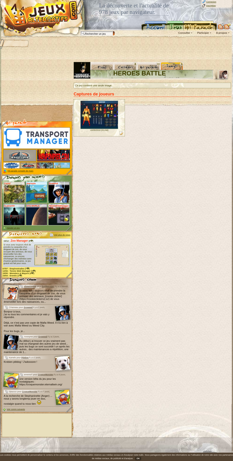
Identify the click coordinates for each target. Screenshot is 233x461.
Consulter (184, 32)
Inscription (211, 5)
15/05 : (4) (18, 273)
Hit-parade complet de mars (20, 171)
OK (138, 458)
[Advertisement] (37, 91)
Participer (203, 32)
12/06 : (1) (19, 271)
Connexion (211, 2)
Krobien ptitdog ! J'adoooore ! (20, 361)
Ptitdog (25, 357)
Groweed (28, 307)
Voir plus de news (62, 235)
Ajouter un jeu (13, 228)
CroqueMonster (45, 374)
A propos (221, 32)
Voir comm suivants (16, 409)
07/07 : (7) (16, 269)
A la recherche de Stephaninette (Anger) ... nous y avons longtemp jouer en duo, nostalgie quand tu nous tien (28, 399)
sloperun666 (30, 286)
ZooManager (48, 286)
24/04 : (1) (12, 276)
